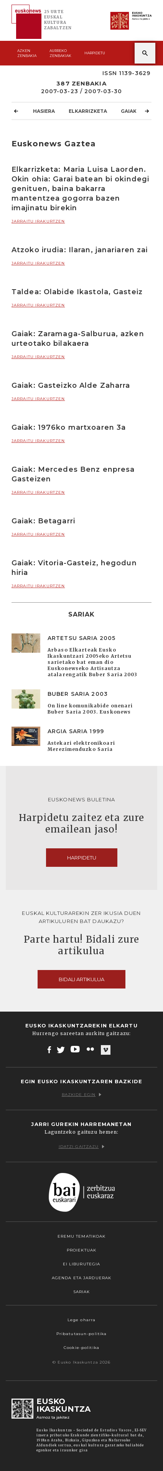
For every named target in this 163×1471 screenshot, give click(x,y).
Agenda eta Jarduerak (81, 1277)
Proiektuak (81, 1250)
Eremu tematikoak (82, 1236)
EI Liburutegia (81, 1264)
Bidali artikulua (81, 979)
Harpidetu (94, 53)
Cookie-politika (81, 1347)
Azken (26, 53)
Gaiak (129, 111)
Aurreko (60, 53)
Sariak (81, 1291)
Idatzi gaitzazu (82, 1146)
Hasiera (44, 111)
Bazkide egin (81, 1094)
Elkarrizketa (88, 111)
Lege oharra (81, 1319)
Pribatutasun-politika (81, 1333)
